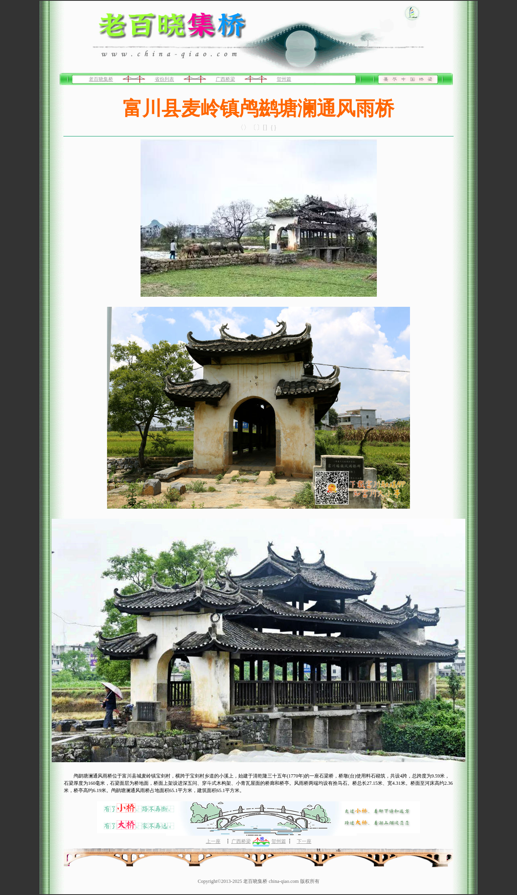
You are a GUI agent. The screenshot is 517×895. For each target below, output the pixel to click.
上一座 (213, 841)
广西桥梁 (225, 79)
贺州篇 (284, 79)
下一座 (304, 841)
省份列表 (164, 79)
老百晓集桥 (101, 79)
